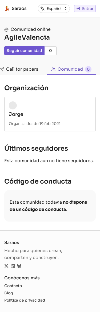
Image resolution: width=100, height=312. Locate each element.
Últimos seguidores (36, 148)
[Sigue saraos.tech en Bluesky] (19, 266)
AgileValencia (27, 37)
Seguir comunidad (24, 50)
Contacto (13, 285)
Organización (26, 88)
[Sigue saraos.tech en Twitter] (6, 266)
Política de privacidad (24, 300)
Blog (8, 293)
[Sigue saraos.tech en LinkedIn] (13, 266)
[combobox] (57, 9)
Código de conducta (37, 181)
